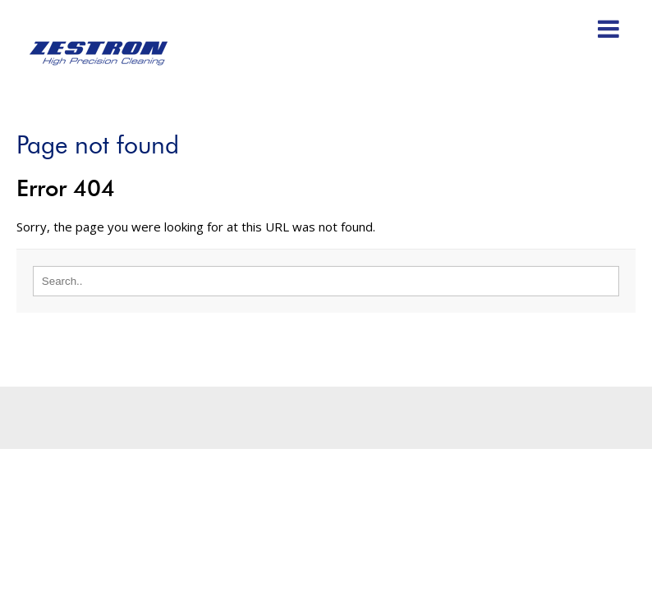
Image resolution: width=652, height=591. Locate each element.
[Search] (326, 281)
